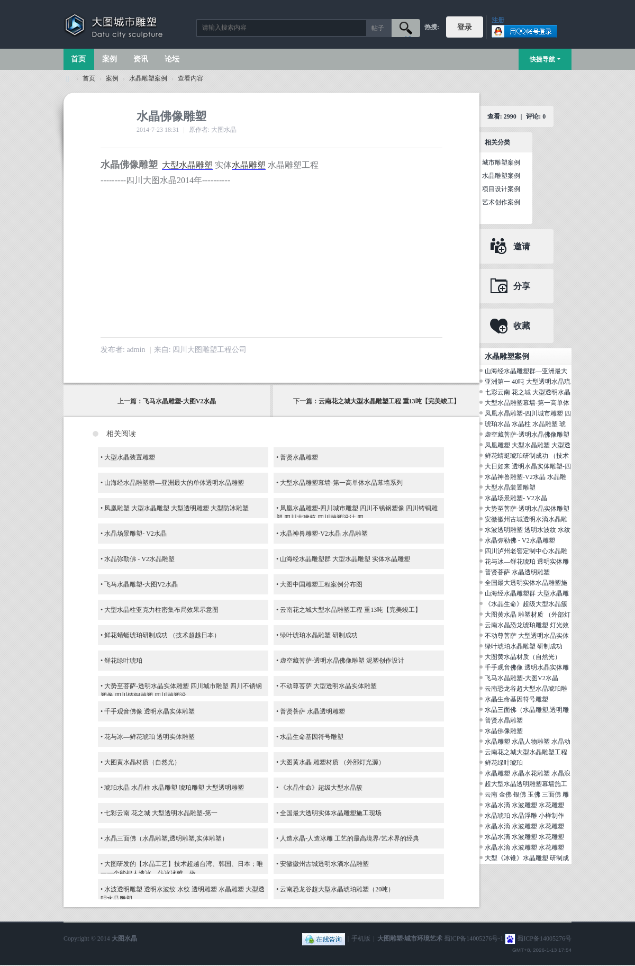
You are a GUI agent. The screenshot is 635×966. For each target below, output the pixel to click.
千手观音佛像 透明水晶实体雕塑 (149, 711)
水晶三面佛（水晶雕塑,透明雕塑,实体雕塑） (166, 838)
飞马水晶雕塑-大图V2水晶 (179, 401)
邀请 (521, 246)
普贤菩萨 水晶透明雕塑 (312, 711)
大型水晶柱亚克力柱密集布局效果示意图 (161, 609)
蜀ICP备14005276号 (544, 938)
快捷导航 (542, 59)
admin (135, 350)
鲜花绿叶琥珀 (123, 660)
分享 (521, 286)
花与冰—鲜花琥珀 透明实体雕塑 (149, 737)
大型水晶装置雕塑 (129, 457)
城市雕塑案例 (501, 162)
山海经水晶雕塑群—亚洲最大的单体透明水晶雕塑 (174, 482)
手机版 (360, 938)
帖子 (377, 28)
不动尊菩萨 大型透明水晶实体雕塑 (328, 686)
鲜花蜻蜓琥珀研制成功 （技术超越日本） (162, 635)
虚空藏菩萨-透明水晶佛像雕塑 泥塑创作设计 (342, 660)
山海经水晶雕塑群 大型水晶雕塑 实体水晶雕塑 (345, 559)
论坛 (172, 59)
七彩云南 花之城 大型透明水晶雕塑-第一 (160, 813)
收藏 (521, 325)
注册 (498, 20)
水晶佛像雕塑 (504, 731)
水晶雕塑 (249, 164)
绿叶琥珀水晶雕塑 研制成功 (319, 635)
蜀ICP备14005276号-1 (474, 938)
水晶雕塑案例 (148, 78)
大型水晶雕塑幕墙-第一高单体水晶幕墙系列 (341, 482)
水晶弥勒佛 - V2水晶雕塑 (139, 559)
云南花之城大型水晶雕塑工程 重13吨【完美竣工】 (389, 401)
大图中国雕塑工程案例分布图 (321, 584)
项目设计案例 (501, 189)
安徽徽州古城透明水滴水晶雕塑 (324, 864)
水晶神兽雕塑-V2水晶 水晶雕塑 (324, 533)
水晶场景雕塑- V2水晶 (135, 533)
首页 (78, 59)
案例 (109, 59)
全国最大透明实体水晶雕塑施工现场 (331, 813)
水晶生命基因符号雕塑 (311, 737)
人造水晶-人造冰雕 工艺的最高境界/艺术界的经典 (349, 838)
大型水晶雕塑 (187, 164)
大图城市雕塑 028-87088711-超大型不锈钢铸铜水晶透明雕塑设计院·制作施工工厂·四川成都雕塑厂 (68, 78)
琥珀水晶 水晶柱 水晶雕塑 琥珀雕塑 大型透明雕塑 (174, 787)
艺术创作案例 (501, 202)
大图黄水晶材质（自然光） (142, 762)
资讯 (140, 59)
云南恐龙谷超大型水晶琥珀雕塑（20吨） (337, 889)
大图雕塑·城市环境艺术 (409, 938)
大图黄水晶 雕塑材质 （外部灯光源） (332, 762)
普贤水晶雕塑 (299, 457)
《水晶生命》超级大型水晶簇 (321, 787)
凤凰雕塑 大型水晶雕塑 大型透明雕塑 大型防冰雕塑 (176, 508)
